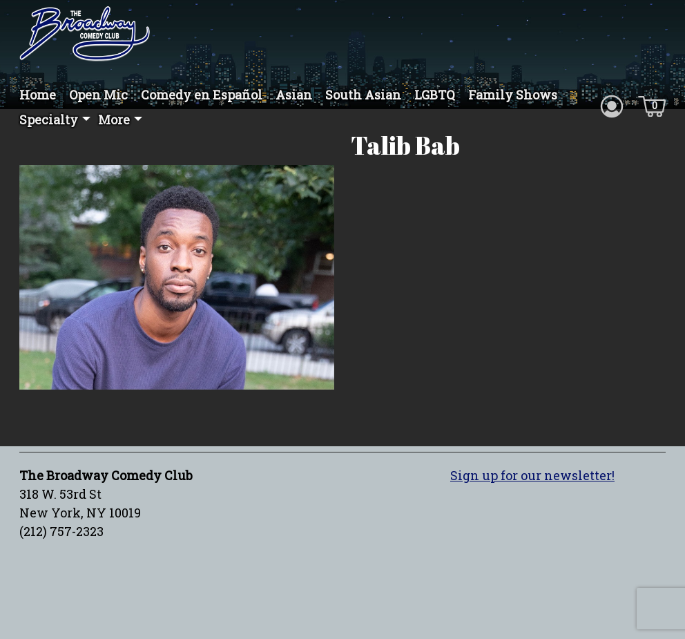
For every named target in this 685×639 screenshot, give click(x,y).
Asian (294, 94)
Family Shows (512, 94)
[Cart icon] (652, 105)
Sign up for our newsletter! (532, 480)
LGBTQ (434, 94)
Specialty (48, 119)
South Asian (363, 94)
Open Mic (98, 94)
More (114, 119)
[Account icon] (612, 105)
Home (37, 94)
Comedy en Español (201, 94)
